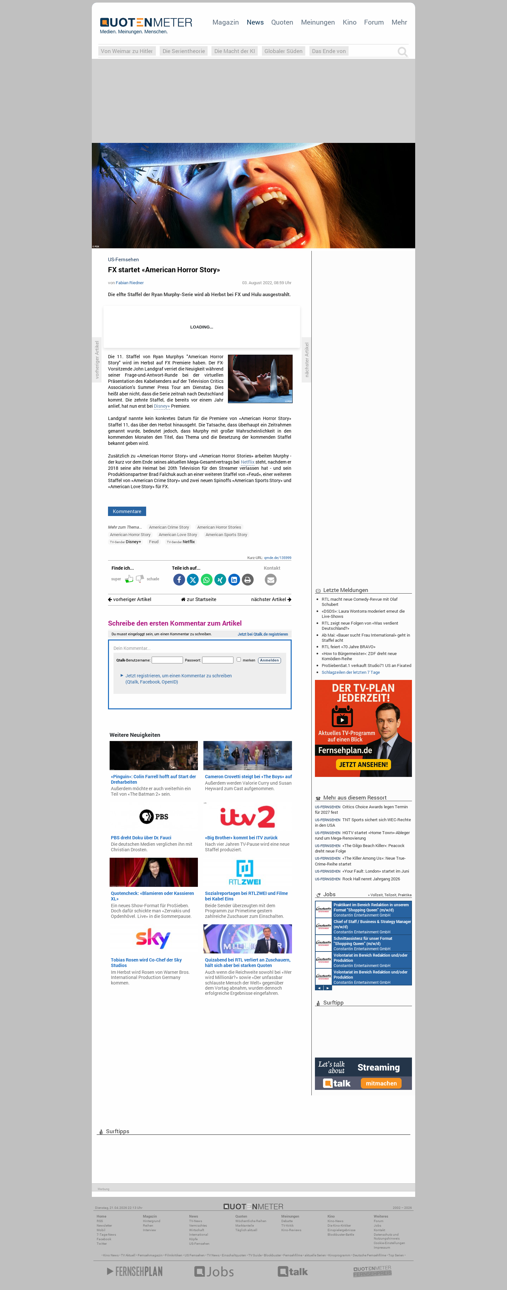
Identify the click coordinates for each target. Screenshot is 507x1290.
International (198, 1234)
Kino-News (335, 1221)
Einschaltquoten (234, 1255)
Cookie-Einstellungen (389, 1243)
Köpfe (193, 1239)
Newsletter (104, 1225)
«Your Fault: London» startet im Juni (362, 871)
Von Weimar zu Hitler (127, 51)
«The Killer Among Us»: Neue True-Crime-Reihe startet (360, 860)
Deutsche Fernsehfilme (369, 1255)
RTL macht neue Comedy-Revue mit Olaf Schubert (359, 601)
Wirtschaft (196, 1230)
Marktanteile (244, 1225)
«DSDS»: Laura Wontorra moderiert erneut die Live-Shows (363, 613)
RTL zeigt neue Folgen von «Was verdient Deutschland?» (360, 625)
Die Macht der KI (234, 51)
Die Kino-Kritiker (339, 1225)
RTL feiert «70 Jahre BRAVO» (348, 647)
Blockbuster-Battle (341, 1234)
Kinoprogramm (339, 1255)
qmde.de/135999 (277, 557)
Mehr (399, 22)
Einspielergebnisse (341, 1230)
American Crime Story (169, 527)
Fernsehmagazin (150, 1255)
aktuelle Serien (315, 1255)
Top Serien (396, 1255)
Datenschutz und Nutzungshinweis (387, 1236)
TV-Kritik (287, 1225)
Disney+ (162, 406)
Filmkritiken (173, 1255)
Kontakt (379, 1230)
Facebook (104, 1239)
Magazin (225, 22)
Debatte (287, 1221)
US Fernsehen (195, 1255)
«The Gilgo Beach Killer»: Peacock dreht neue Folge (360, 848)
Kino (350, 22)
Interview (149, 1230)
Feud (153, 541)
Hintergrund (151, 1221)
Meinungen (318, 22)
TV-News (195, 1221)
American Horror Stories (219, 527)
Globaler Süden (283, 51)
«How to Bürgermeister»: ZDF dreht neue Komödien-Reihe (359, 655)
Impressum (382, 1247)
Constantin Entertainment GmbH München (362, 909)
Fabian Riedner (130, 282)
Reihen (148, 1225)
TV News (213, 1255)
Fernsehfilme (292, 1255)
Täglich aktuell (246, 1230)
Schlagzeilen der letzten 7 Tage (351, 672)
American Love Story (178, 534)
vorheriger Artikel (129, 599)
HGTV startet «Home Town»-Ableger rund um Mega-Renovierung (362, 835)
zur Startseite (198, 599)
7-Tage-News (106, 1234)
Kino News (111, 1255)
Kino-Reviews (291, 1230)
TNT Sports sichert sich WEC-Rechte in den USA (363, 822)
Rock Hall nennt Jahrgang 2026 (357, 879)
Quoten (282, 22)
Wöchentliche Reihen (250, 1221)
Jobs (377, 1225)
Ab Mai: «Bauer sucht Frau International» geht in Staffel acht (366, 637)
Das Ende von (329, 51)
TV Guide (255, 1255)
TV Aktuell (128, 1255)
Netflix (247, 462)
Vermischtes (198, 1225)
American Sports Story (226, 534)
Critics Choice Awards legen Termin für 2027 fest (361, 809)
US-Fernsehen (199, 1244)
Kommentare (127, 511)
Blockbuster (272, 1255)
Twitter (102, 1244)
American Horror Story (130, 534)
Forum (374, 22)
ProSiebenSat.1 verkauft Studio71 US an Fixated (366, 665)
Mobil (101, 1230)
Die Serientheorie (184, 51)
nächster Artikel (271, 599)
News (255, 22)
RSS (100, 1221)
